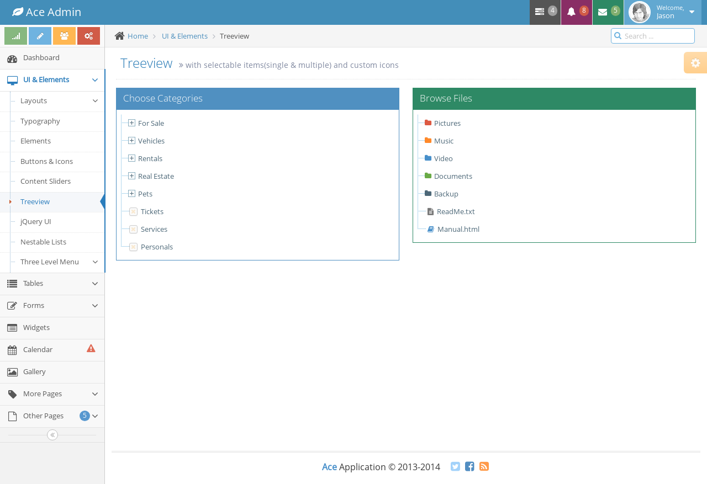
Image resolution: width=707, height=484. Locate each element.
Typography (40, 121)
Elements (35, 141)
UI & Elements (185, 36)
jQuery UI (35, 221)
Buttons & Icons (46, 161)
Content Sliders (45, 181)
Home (138, 36)
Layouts (59, 100)
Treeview (28, 201)
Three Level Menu (59, 262)
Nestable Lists (43, 242)
